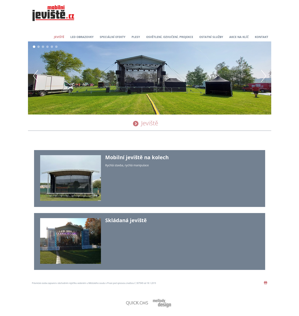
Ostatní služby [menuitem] (211, 37)
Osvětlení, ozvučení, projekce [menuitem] (169, 37)
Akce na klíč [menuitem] (239, 37)
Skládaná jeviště (126, 220)
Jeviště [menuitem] (59, 37)
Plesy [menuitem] (136, 37)
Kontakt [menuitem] (261, 37)
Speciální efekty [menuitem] (112, 37)
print (265, 282)
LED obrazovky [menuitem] (82, 37)
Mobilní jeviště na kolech (137, 157)
